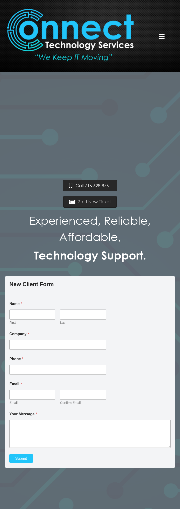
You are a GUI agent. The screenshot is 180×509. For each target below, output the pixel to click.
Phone (16, 359)
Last (63, 322)
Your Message (23, 414)
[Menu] (162, 37)
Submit (21, 458)
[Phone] (57, 370)
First (12, 322)
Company (19, 334)
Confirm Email (70, 403)
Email (13, 403)
